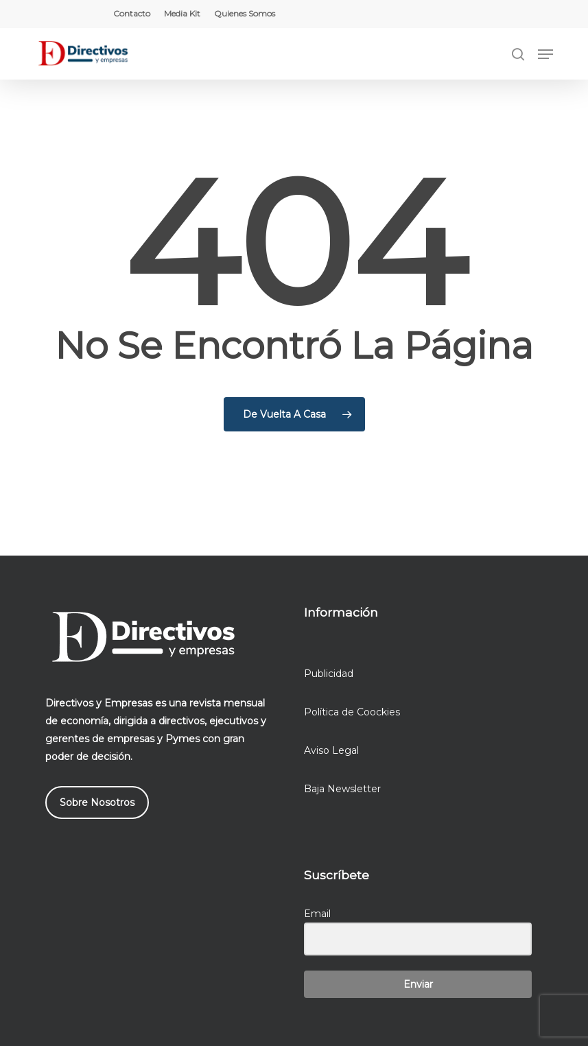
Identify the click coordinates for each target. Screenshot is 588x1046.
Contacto (131, 13)
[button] (545, 54)
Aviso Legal (331, 750)
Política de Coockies (352, 712)
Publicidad (328, 673)
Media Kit (182, 13)
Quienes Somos (244, 13)
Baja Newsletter (342, 789)
